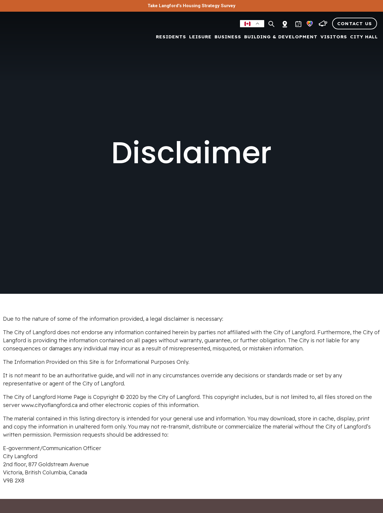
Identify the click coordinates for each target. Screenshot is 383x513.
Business (228, 37)
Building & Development (280, 37)
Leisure (200, 37)
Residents (171, 37)
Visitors (333, 37)
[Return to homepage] (39, 33)
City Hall (364, 37)
